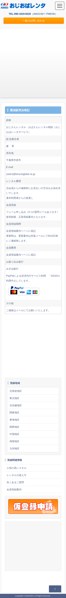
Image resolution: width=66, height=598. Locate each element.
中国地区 (14, 434)
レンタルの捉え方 (16, 475)
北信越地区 (16, 405)
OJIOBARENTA (29, 596)
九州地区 (14, 448)
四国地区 (14, 441)
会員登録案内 (14, 489)
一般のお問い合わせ (34, 20)
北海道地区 (16, 391)
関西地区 (14, 426)
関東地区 (14, 412)
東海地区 (14, 419)
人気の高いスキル (16, 468)
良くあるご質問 (15, 482)
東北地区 (14, 398)
